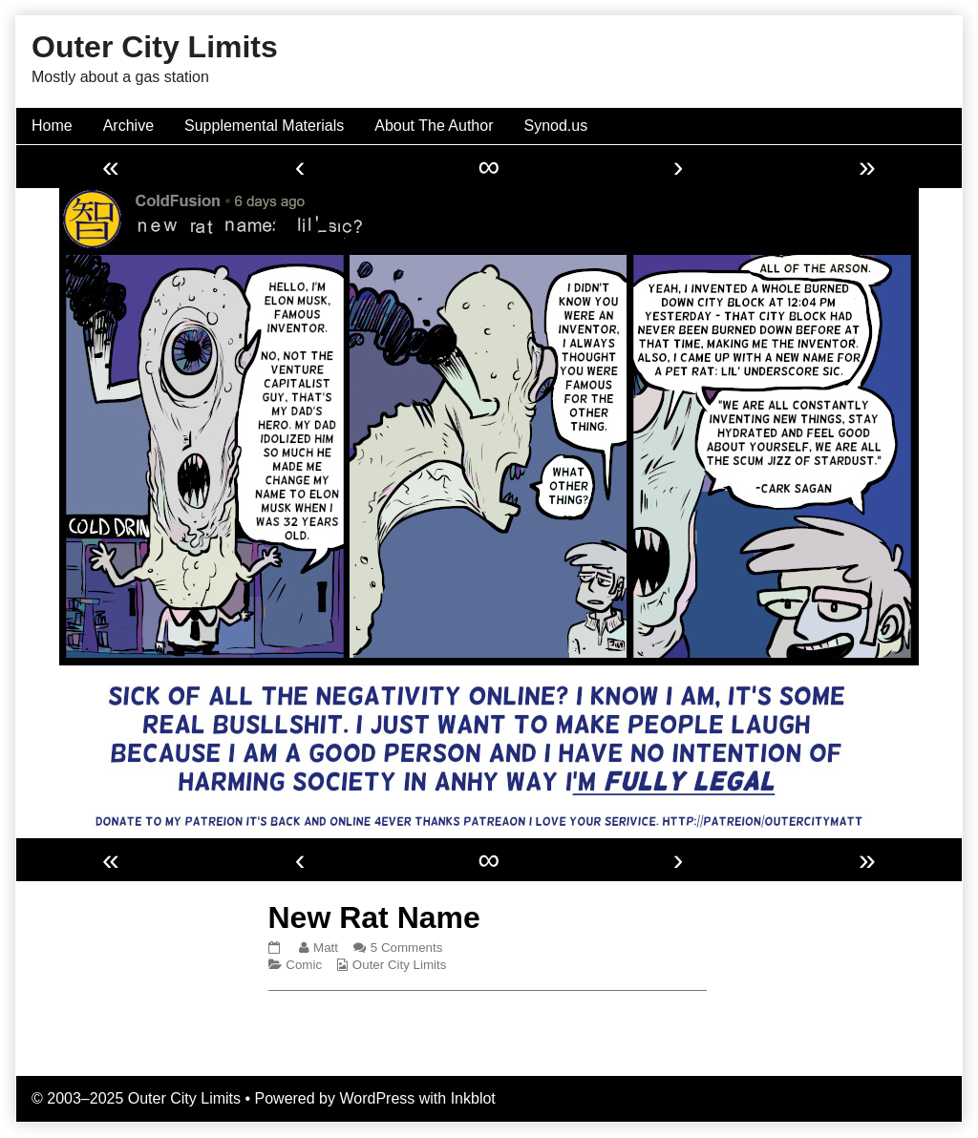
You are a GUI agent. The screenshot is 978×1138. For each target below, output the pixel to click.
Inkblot (473, 1098)
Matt (325, 947)
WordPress (377, 1098)
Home (52, 125)
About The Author (433, 125)
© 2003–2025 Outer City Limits (136, 1098)
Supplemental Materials (264, 125)
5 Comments (407, 947)
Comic (304, 965)
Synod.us (556, 125)
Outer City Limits (399, 965)
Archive (128, 125)
